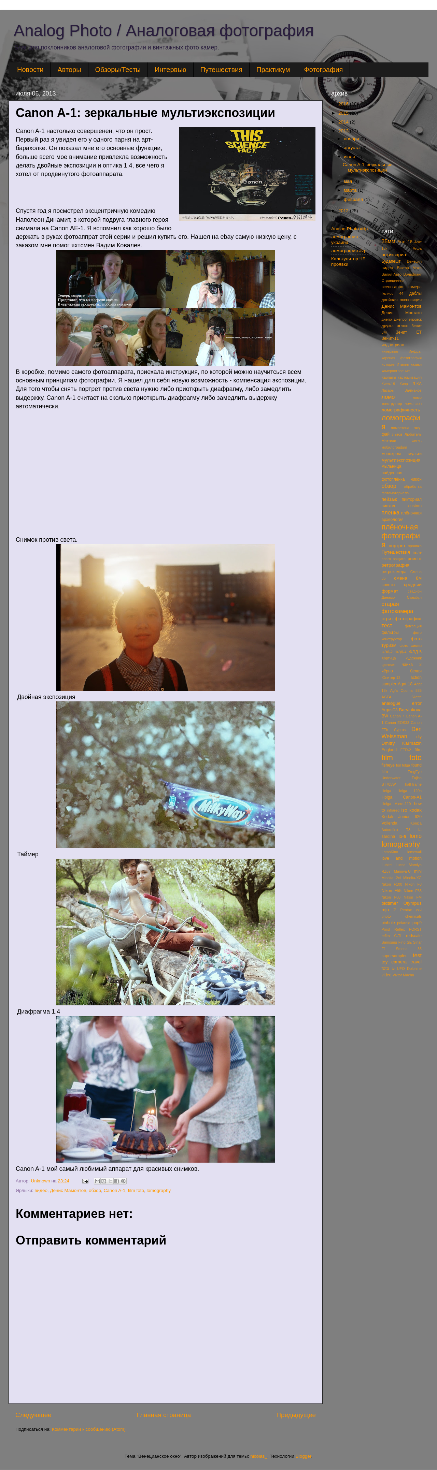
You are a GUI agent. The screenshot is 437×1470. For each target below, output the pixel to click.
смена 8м (408, 578)
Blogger (303, 1456)
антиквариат (395, 254)
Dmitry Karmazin (402, 743)
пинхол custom (402, 506)
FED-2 (405, 750)
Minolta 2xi (391, 878)
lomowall (414, 852)
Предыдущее (296, 1414)
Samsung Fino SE (397, 942)
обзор (95, 1190)
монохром (391, 453)
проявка (415, 546)
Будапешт (391, 261)
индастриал (393, 345)
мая (348, 181)
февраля (354, 199)
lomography (159, 1190)
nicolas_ (258, 1456)
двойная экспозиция (402, 299)
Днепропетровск (408, 319)
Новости (30, 69)
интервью (390, 351)
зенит (403, 325)
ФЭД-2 (387, 652)
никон (416, 479)
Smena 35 (409, 949)
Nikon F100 (392, 884)
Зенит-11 (390, 338)
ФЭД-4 (401, 652)
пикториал (412, 499)
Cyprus (400, 730)
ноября (352, 138)
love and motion (402, 858)
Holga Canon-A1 (402, 797)
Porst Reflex (393, 929)
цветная (388, 665)
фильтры (390, 632)
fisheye (388, 765)
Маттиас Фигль (402, 441)
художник (414, 658)
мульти (415, 453)
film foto (136, 1190)
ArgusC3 (390, 710)
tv (393, 968)
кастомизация (410, 377)
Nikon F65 (413, 891)
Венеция (414, 261)
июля (350, 156)
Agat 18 (405, 684)
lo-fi (402, 836)
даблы (415, 293)
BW (385, 716)
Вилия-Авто (392, 274)
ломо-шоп (413, 404)
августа (352, 147)
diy (419, 736)
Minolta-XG (412, 878)
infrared (393, 810)
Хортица (389, 658)
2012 (344, 210)
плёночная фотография (401, 536)
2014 (344, 122)
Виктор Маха (409, 268)
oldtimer (390, 903)
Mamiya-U (402, 871)
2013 (344, 130)
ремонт (415, 558)
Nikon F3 (413, 884)
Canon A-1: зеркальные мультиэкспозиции (368, 167)
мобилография (394, 447)
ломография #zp (349, 250)
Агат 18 (404, 241)
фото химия (410, 645)
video (387, 975)
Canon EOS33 (397, 723)
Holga (386, 791)
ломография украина (344, 239)
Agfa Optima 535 (406, 690)
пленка (391, 512)
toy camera (394, 961)
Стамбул (414, 597)
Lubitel (387, 865)
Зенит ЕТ (409, 332)
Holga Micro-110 (396, 804)
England (389, 749)
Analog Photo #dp (349, 228)
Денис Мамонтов (68, 1190)
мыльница (391, 466)
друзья (388, 325)
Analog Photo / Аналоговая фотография (164, 30)
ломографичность (401, 409)
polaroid (403, 923)
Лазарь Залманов (402, 390)
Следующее (33, 1414)
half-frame (413, 784)
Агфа (417, 248)
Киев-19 (388, 384)
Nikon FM (413, 897)
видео (40, 1190)
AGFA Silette (402, 697)
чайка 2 (412, 664)
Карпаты (389, 377)
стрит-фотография (401, 618)
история (388, 364)
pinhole (388, 922)
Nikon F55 (392, 890)
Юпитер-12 (391, 677)
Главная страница (164, 1414)
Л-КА (417, 383)
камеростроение (396, 371)
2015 (344, 113)
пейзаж (389, 499)
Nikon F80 (391, 897)
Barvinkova (410, 709)
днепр (387, 319)
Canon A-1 (115, 1190)
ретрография (396, 565)
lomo (416, 836)
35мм (388, 241)
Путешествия (221, 69)
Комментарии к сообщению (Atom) (89, 1429)
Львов (397, 434)
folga (406, 765)
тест (387, 625)
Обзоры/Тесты (118, 69)
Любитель (413, 434)
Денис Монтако (402, 312)
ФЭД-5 (415, 652)
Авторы (69, 69)
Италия (403, 364)
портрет (397, 545)
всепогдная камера (402, 287)
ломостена (400, 428)
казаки (416, 364)
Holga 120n (409, 791)
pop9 (417, 922)
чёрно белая (402, 671)
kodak (415, 810)
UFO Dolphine (409, 968)
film (418, 749)
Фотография (323, 69)
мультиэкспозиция (401, 460)
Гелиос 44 (393, 293)
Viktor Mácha (403, 975)
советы (388, 584)
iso (404, 810)
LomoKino (390, 852)
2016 (344, 103)
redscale (414, 935)
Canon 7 (397, 716)
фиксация (413, 626)
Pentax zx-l (411, 910)
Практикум (273, 69)
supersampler (394, 956)
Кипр (403, 384)
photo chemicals (402, 916)
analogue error (402, 703)
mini (418, 871)
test (417, 955)
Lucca (401, 865)
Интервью (170, 69)
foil (398, 765)
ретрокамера (394, 571)
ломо (388, 397)
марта (351, 190)
